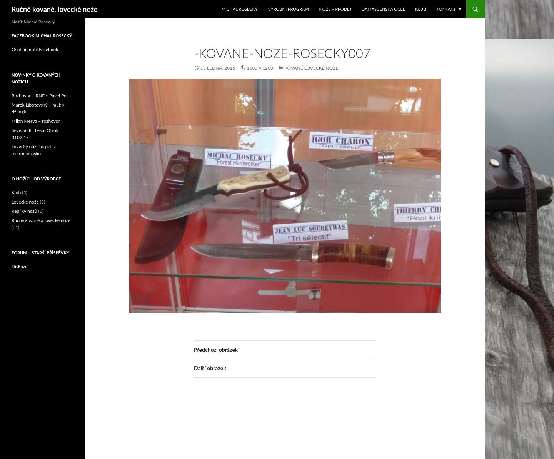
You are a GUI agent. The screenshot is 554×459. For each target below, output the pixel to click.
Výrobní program (288, 9)
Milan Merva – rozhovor (36, 121)
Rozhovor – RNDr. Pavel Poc (40, 95)
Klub (420, 9)
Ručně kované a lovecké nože (41, 220)
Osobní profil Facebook (35, 49)
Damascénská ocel (383, 9)
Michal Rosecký (240, 9)
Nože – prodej (335, 9)
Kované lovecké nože (311, 68)
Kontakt (446, 9)
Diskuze (20, 266)
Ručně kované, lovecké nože (54, 9)
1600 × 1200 (260, 68)
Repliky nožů (24, 211)
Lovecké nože (25, 202)
